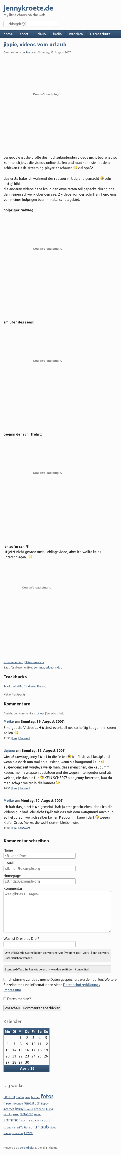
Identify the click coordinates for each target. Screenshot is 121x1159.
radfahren (26, 1114)
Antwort (24, 738)
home (8, 34)
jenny (19, 1109)
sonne (25, 1120)
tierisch (28, 1127)
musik (7, 1114)
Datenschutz (100, 34)
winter (7, 1133)
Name (8, 850)
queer (15, 1114)
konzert (28, 1109)
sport (24, 34)
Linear (40, 713)
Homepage (12, 876)
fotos (47, 1096)
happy (45, 1103)
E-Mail (9, 863)
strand (7, 1127)
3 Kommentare (34, 662)
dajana (9, 750)
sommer (39, 667)
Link (14, 738)
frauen (8, 1103)
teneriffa (17, 1127)
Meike (9, 721)
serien (37, 1114)
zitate (28, 1133)
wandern (76, 34)
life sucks (39, 1109)
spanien (36, 1120)
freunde (18, 1103)
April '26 (27, 1068)
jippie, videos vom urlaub (35, 44)
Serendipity (27, 1147)
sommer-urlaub (13, 662)
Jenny (29, 52)
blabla (20, 1097)
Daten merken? (19, 999)
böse (27, 1097)
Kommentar (13, 888)
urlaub (41, 34)
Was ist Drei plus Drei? (21, 939)
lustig (49, 1109)
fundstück (32, 1103)
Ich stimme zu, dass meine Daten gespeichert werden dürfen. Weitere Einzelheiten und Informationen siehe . (60, 984)
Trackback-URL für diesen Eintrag (25, 686)
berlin (57, 34)
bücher (35, 1097)
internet (9, 1109)
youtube (17, 1133)
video (58, 667)
